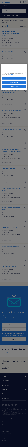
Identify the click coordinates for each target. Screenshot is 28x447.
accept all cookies (14, 86)
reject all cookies (14, 82)
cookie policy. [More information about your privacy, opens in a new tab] (11, 74)
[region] (14, 77)
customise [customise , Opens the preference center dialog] (14, 78)
